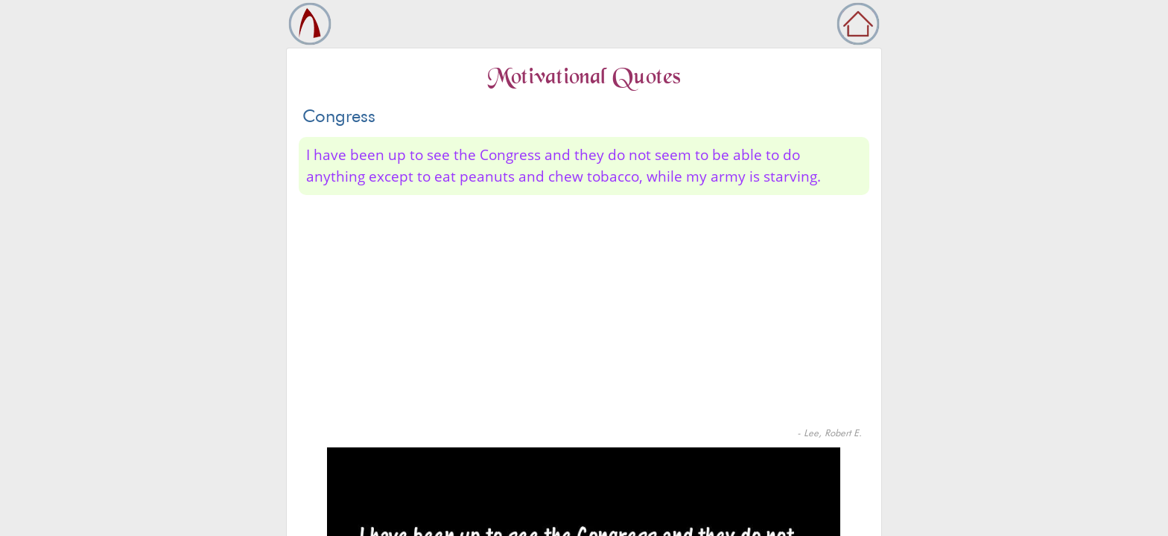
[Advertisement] (584, 314)
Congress (338, 116)
